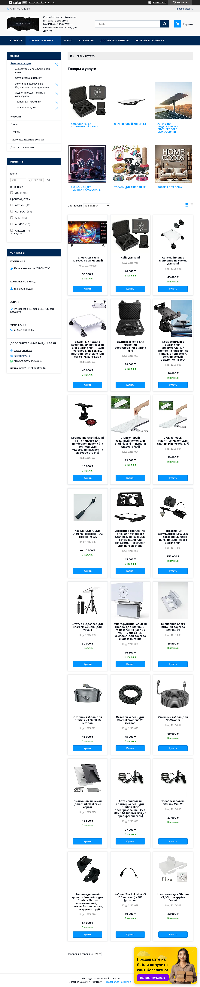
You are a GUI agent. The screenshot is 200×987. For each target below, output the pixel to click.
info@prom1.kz (22, 355)
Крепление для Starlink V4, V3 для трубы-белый (173, 897)
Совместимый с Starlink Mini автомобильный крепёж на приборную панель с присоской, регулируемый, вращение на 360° (173, 350)
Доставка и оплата (114, 40)
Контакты (86, 40)
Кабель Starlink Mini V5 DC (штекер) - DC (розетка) (130, 897)
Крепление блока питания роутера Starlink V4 (173, 626)
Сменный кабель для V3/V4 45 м (173, 719)
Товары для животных (130, 187)
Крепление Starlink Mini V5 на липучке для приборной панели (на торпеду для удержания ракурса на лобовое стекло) (87, 445)
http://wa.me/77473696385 (28, 360)
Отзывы (15, 131)
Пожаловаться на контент (117, 982)
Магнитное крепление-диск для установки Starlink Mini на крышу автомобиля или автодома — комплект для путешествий (130, 538)
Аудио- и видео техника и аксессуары (86, 188)
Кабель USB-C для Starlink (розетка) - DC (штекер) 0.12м (87, 533)
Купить (88, 288)
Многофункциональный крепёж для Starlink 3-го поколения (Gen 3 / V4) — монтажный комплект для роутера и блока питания (130, 631)
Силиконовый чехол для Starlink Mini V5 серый (88, 804)
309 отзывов (159, 2)
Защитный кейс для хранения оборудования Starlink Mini (130, 346)
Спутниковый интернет (130, 124)
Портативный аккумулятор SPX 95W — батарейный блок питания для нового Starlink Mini (173, 536)
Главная (16, 40)
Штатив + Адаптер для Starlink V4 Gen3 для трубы (88, 626)
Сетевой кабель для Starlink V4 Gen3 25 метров (87, 720)
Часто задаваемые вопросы (28, 139)
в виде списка (191, 205)
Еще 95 (18, 233)
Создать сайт (36, 2)
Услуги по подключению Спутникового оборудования (167, 128)
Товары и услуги (41, 40)
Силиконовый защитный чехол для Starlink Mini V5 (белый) (173, 440)
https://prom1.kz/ (23, 350)
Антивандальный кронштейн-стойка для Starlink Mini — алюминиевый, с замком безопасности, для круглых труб (87, 902)
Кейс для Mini (130, 257)
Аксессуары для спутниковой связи (84, 125)
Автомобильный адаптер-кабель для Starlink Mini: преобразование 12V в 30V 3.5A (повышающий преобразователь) (130, 809)
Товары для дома (169, 187)
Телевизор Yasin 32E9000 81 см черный (87, 259)
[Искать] (164, 23)
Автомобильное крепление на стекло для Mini (173, 260)
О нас (68, 40)
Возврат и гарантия (149, 40)
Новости (16, 116)
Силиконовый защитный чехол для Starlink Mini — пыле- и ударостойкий (130, 442)
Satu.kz (116, 978)
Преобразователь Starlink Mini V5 (173, 803)
